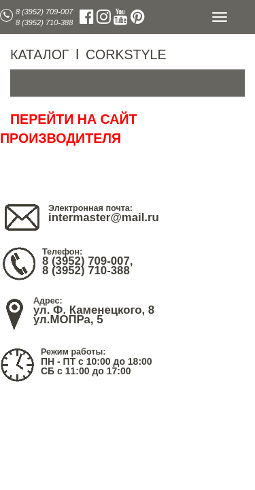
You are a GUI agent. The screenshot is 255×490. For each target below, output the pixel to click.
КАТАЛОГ (39, 54)
